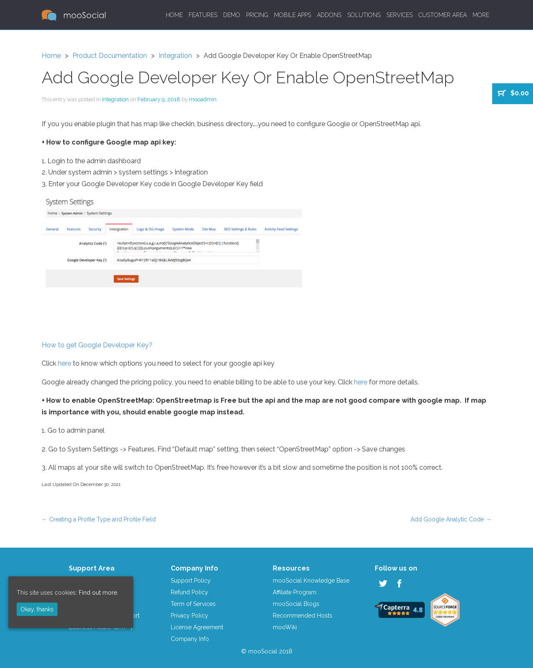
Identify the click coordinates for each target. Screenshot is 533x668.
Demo (231, 15)
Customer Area (442, 15)
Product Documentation (109, 56)
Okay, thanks (37, 609)
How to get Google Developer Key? (97, 345)
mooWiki (285, 627)
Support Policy (191, 580)
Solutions (364, 15)
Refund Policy (189, 592)
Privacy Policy (189, 615)
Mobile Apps (292, 15)
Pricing (257, 15)
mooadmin (203, 99)
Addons (329, 15)
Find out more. (98, 592)
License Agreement (197, 627)
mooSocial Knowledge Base (311, 580)
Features (203, 15)
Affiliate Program (294, 592)
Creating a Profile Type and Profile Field (99, 519)
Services (399, 15)
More (481, 15)
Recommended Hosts (302, 615)
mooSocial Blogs (296, 604)
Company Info (190, 639)
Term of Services (193, 604)
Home (174, 15)
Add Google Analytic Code (451, 519)
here (64, 363)
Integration (175, 56)
